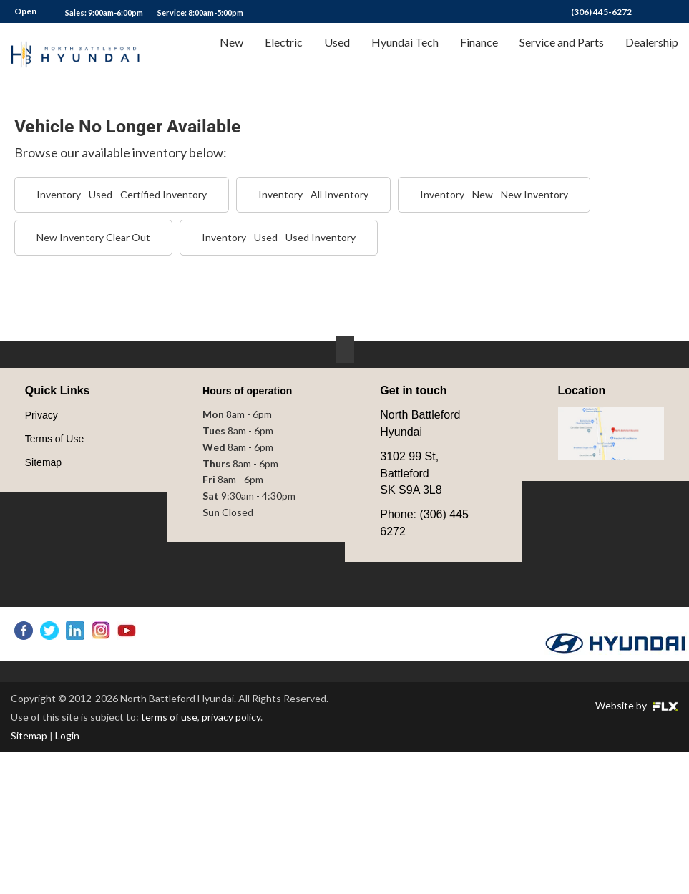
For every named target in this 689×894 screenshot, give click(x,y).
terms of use (169, 717)
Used (337, 55)
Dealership (651, 55)
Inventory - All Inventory (313, 194)
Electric (284, 55)
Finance (479, 55)
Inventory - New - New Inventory (494, 194)
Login (67, 735)
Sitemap (29, 735)
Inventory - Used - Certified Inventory (121, 194)
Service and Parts (561, 55)
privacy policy (231, 717)
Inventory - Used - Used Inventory (279, 237)
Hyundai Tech (405, 55)
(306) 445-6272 (601, 11)
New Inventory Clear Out (93, 237)
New (231, 55)
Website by (636, 705)
